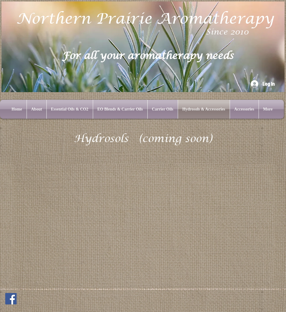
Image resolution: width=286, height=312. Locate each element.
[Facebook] (11, 298)
